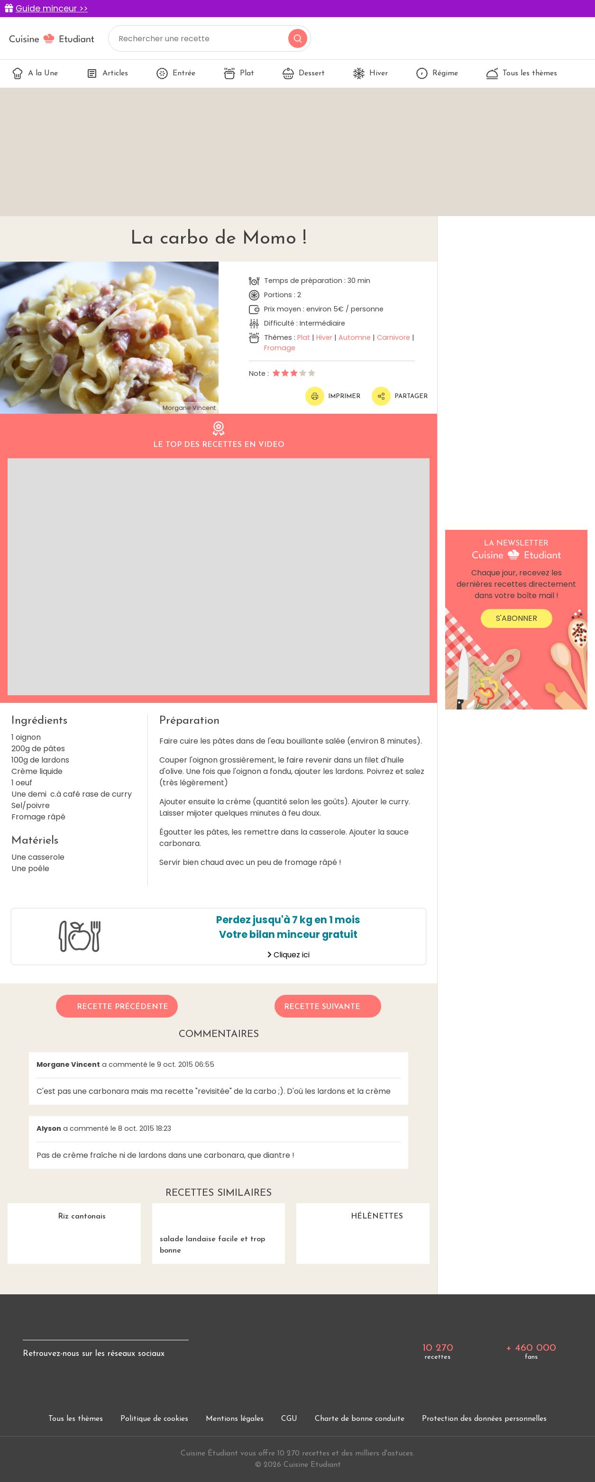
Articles (107, 73)
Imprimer (332, 396)
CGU (289, 1419)
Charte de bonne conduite (359, 1419)
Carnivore (393, 337)
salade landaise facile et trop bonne (218, 1229)
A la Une (35, 73)
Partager (400, 396)
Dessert (304, 73)
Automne (355, 337)
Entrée (175, 73)
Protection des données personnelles (484, 1419)
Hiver (370, 73)
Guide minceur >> (52, 8)
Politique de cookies (154, 1419)
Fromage (279, 348)
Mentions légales (235, 1419)
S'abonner (516, 618)
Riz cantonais (57, 1212)
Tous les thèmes (521, 73)
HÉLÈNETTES (349, 1212)
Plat (239, 73)
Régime (437, 73)
